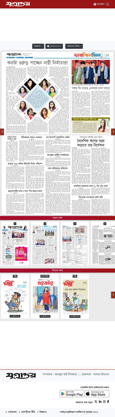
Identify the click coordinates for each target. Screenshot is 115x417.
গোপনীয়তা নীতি (28, 412)
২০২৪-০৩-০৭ (54, 46)
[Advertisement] (57, 21)
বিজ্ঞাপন (43, 412)
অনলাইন (99, 4)
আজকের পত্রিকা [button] (73, 46)
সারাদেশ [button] (37, 46)
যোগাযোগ (12, 412)
